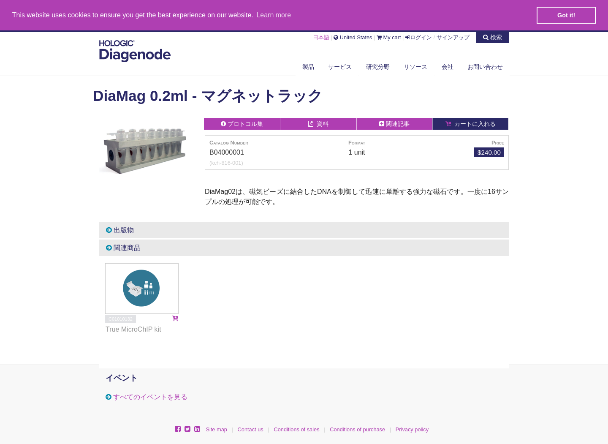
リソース (415, 66)
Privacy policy (412, 429)
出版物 (120, 229)
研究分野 (378, 66)
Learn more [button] (273, 15)
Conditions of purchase (357, 429)
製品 (308, 66)
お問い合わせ (485, 66)
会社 (447, 66)
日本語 (321, 36)
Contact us (250, 429)
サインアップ (453, 36)
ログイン (418, 36)
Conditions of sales (296, 429)
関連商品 (123, 247)
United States (353, 36)
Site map (216, 429)
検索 (492, 36)
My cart (389, 36)
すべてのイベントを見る (150, 396)
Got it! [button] (566, 15)
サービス (340, 66)
